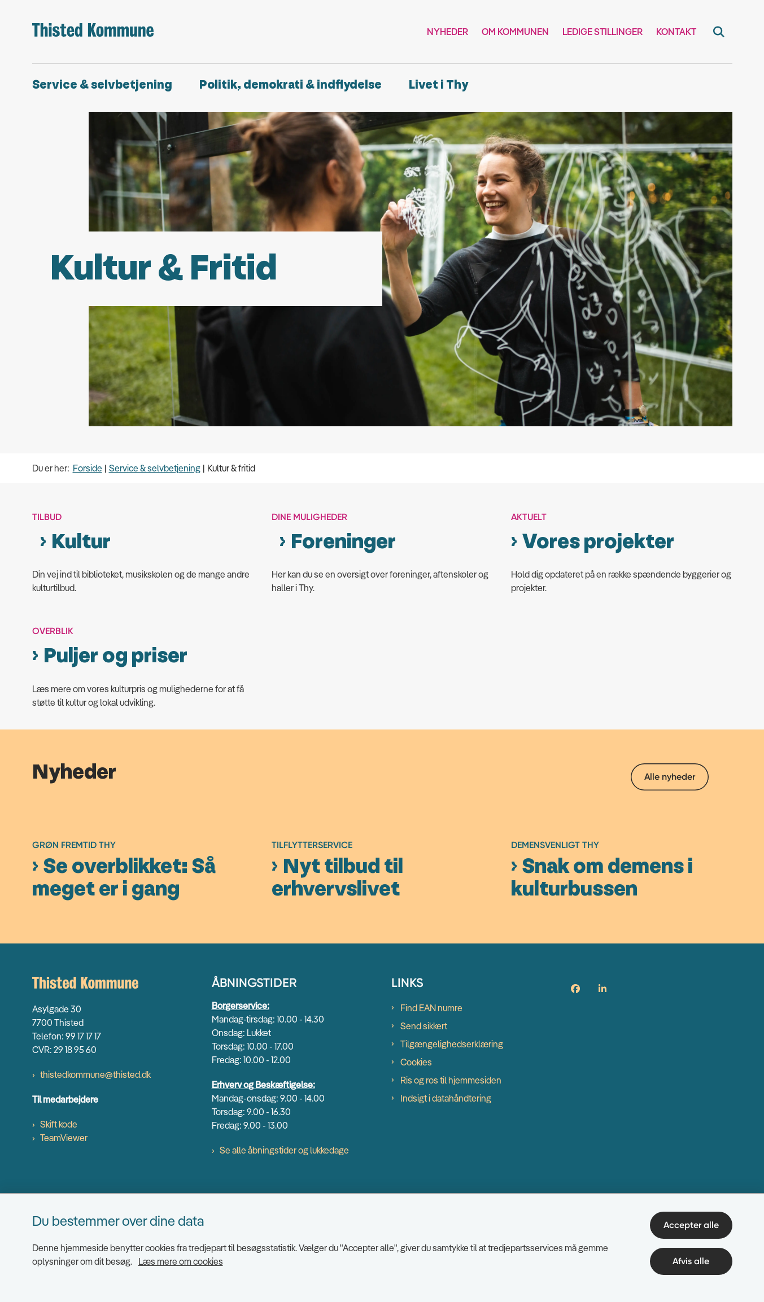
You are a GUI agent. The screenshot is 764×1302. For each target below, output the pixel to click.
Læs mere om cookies (180, 1261)
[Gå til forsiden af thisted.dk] (93, 31)
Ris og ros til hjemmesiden (450, 1191)
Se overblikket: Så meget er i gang (124, 988)
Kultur (81, 542)
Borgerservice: (240, 1116)
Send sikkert (423, 1137)
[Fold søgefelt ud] (718, 31)
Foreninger (343, 542)
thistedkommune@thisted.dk (95, 1185)
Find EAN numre (431, 1119)
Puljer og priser (115, 656)
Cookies (416, 1173)
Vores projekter (598, 542)
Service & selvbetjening (102, 85)
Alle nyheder (669, 776)
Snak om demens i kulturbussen (602, 988)
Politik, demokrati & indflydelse (290, 85)
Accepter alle (691, 1225)
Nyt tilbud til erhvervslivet (337, 988)
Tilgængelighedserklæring (451, 1155)
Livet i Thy (438, 85)
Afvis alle (691, 1261)
